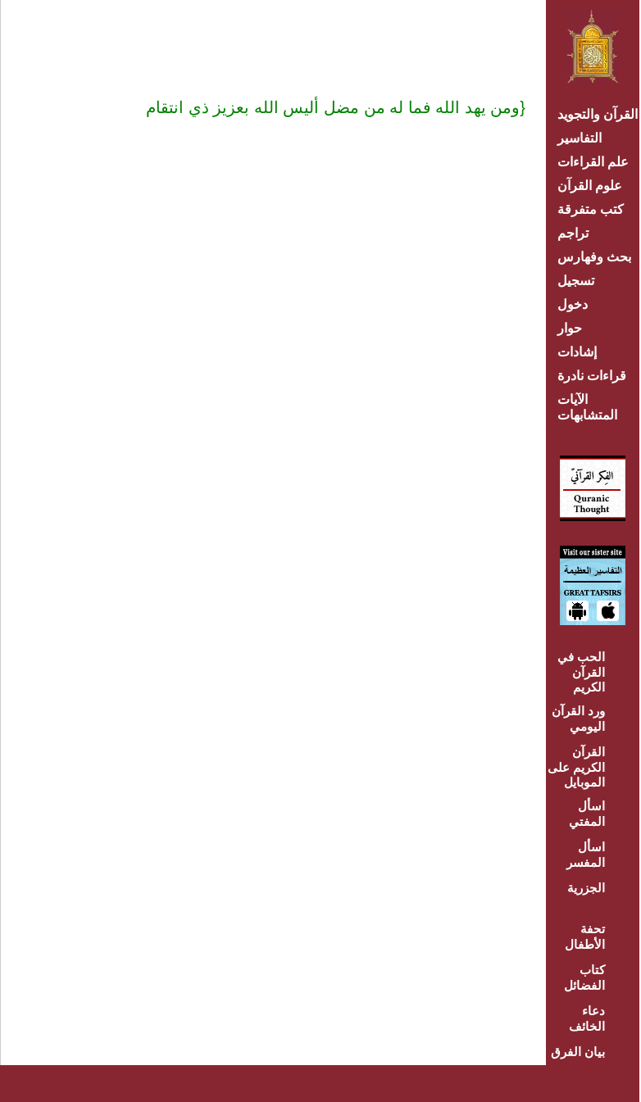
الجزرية (586, 888)
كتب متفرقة (590, 209)
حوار (569, 328)
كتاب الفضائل (584, 977)
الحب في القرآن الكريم (581, 672)
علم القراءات (593, 162)
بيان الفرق (578, 1052)
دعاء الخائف (587, 1018)
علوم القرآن (589, 186)
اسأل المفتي (587, 813)
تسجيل (575, 281)
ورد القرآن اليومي (578, 718)
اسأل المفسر (585, 854)
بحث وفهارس (598, 257)
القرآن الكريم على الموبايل (576, 767)
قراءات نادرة (591, 376)
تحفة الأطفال (585, 936)
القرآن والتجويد (597, 114)
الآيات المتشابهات (587, 407)
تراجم (573, 233)
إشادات (577, 352)
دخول (572, 304)
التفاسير (579, 138)
